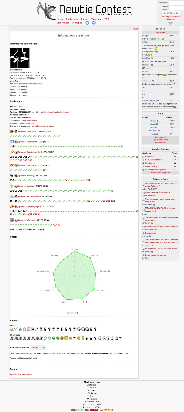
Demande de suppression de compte (161, 227)
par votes (49, 126)
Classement (160, 137)
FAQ (106, 19)
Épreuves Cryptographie (29, 152)
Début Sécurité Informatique (157, 192)
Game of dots (151, 166)
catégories (26, 120)
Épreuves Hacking (26, 176)
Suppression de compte (155, 255)
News (60, 19)
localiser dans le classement (56, 112)
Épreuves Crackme (26, 142)
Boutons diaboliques (154, 160)
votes (31, 123)
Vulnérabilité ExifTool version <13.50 (161, 249)
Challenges (72, 19)
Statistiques (160, 143)
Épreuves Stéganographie (29, 207)
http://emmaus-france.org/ (30, 84)
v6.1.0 (135, 29)
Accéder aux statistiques (21, 374)
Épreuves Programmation (29, 196)
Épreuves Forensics (27, 165)
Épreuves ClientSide (27, 131)
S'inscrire (171, 19)
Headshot (149, 157)
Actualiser (160, 32)
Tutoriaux (96, 19)
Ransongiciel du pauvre (155, 170)
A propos (77, 22)
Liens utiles (63, 22)
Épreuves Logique (26, 186)
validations (23, 123)
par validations (38, 126)
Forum (84, 19)
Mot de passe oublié (171, 16)
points (34, 120)
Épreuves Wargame (26, 220)
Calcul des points (160, 140)
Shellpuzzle (150, 163)
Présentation (151, 233)
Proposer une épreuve (160, 173)
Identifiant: (163, 3)
